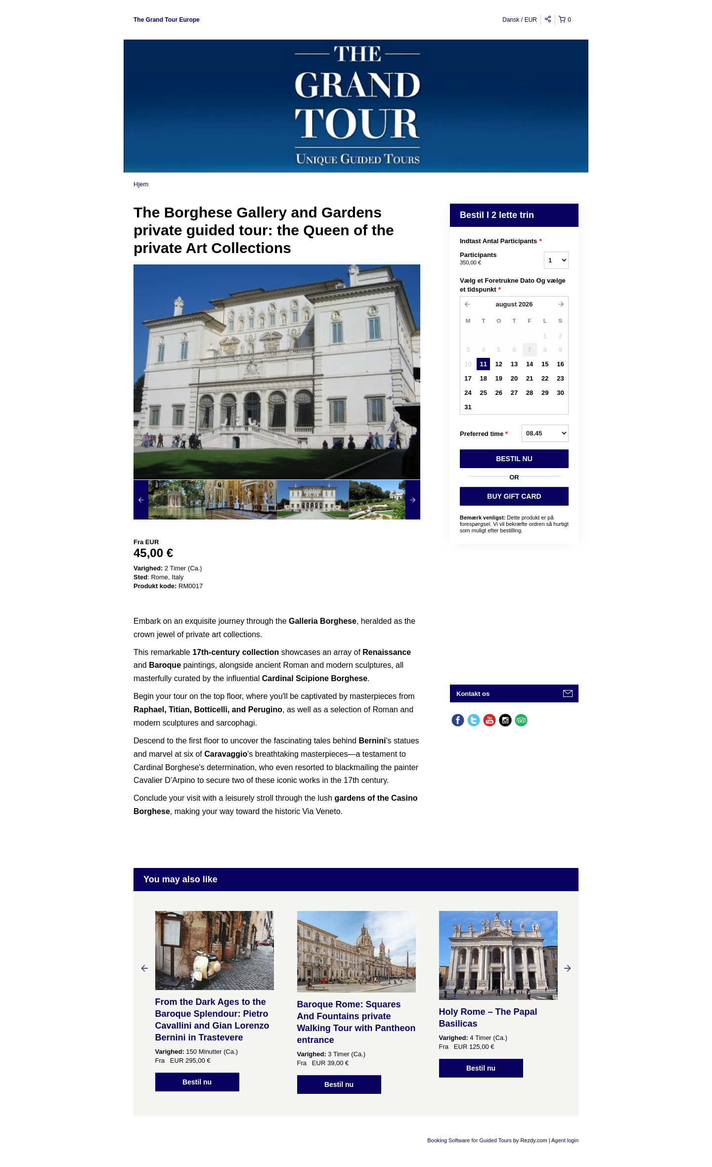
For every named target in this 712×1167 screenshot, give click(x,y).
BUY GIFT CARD (514, 496)
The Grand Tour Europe (167, 19)
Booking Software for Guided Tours (470, 1140)
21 (529, 378)
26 (498, 392)
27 (514, 392)
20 (514, 378)
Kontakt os (473, 693)
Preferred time (484, 434)
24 (467, 392)
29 (544, 392)
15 (544, 364)
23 (560, 378)
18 (483, 378)
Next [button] (568, 968)
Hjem (141, 184)
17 (467, 378)
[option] (169, 499)
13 (514, 364)
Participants (489, 259)
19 (498, 378)
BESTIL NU (514, 459)
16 (560, 364)
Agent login (564, 1140)
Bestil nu (197, 1082)
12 (498, 364)
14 (529, 364)
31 (467, 407)
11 (483, 364)
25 (483, 392)
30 (560, 392)
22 (544, 378)
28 (529, 392)
